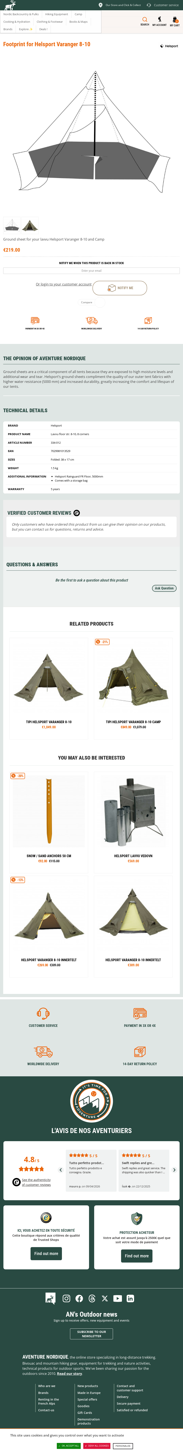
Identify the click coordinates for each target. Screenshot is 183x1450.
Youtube (117, 1298)
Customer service (43, 1026)
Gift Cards (85, 1413)
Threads (92, 1298)
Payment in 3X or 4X (140, 1026)
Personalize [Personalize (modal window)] (123, 1446)
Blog (51, 1298)
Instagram (66, 1298)
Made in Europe (89, 1393)
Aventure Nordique (45, 1357)
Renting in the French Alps (48, 1401)
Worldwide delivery (91, 328)
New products (88, 1386)
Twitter (105, 1298)
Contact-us (46, 1410)
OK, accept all (69, 1446)
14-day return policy (148, 328)
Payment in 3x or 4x (35, 328)
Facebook (79, 1298)
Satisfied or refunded (132, 1410)
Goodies (83, 1406)
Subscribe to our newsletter (91, 1334)
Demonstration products (89, 1421)
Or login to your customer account (64, 284)
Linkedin (130, 1298)
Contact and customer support (130, 1388)
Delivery (123, 1397)
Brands (43, 1393)
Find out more (46, 1253)
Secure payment (129, 1403)
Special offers (87, 1399)
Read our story (69, 1373)
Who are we (46, 1386)
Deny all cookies (97, 1446)
